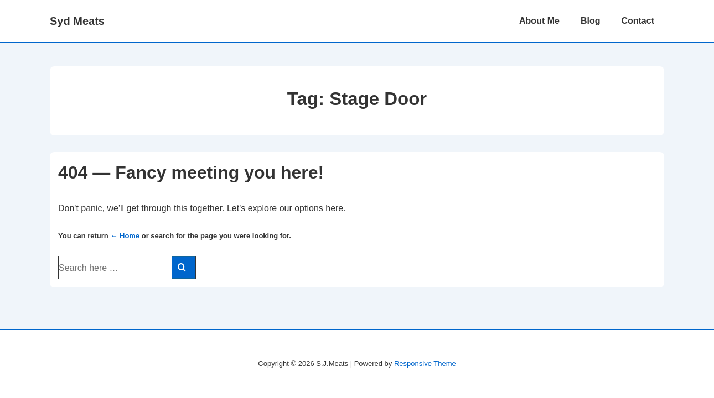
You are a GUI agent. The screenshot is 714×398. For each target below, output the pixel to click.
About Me (539, 20)
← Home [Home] (124, 236)
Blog (591, 20)
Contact (637, 20)
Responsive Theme (425, 363)
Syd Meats (77, 21)
